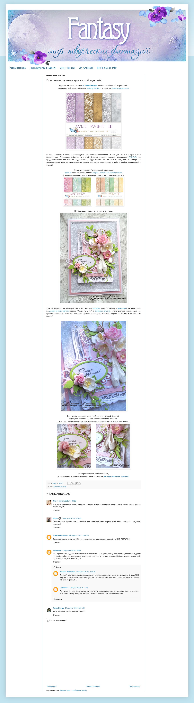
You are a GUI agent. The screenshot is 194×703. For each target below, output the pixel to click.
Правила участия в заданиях (43, 68)
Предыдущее (135, 686)
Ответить (56, 510)
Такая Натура (58, 608)
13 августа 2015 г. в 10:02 (71, 550)
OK (54, 501)
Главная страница (17, 68)
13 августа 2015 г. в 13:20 (85, 572)
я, (90, 86)
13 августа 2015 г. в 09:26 (79, 536)
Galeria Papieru (93, 88)
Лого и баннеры (67, 68)
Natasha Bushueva (60, 536)
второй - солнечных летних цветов (107, 173)
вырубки (96, 308)
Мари (55, 518)
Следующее (52, 686)
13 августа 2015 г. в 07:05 (71, 518)
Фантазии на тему (60, 487)
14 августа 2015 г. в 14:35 (75, 608)
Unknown (57, 550)
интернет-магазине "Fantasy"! (116, 476)
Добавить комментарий (57, 621)
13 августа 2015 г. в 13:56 (78, 588)
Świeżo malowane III (120, 88)
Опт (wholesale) (86, 68)
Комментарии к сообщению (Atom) (73, 690)
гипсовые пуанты (102, 311)
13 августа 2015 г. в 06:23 (66, 501)
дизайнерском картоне (59, 311)
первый (68, 173)
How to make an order (107, 68)
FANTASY (133, 157)
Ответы (58, 567)
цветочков (122, 308)
